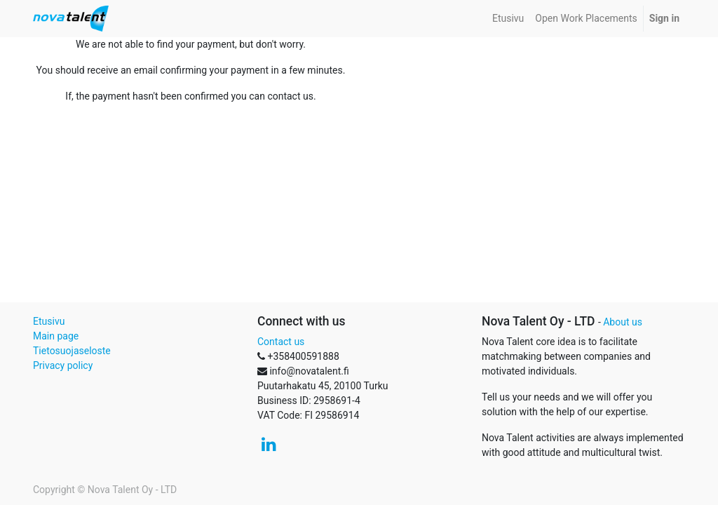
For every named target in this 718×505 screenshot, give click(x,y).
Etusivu (49, 321)
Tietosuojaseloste (72, 350)
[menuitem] (508, 19)
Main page (56, 336)
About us (622, 322)
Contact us (280, 341)
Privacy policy (63, 365)
